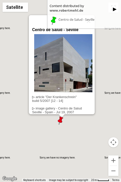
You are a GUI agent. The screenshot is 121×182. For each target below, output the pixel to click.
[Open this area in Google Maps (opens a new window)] (9, 178)
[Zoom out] (113, 171)
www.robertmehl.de (66, 10)
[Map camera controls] (113, 142)
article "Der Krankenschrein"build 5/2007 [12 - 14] (54, 99)
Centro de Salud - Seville (76, 19)
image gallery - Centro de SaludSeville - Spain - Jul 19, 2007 (57, 110)
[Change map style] (15, 7)
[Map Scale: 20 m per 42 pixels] (100, 180)
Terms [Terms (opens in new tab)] (115, 180)
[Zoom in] (113, 160)
